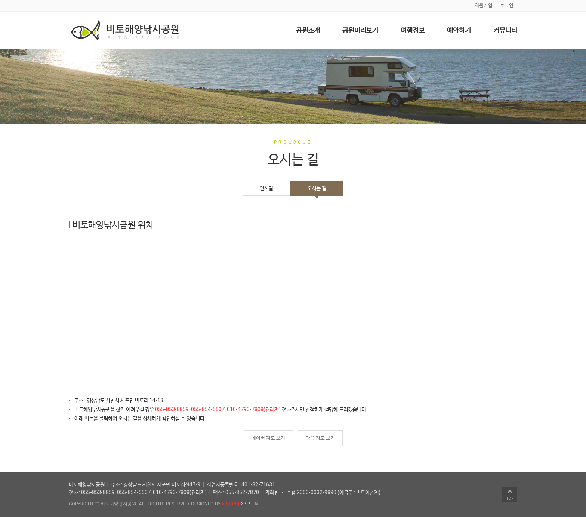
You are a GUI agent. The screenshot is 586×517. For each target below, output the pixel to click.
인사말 (266, 188)
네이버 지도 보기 (268, 438)
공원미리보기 (360, 30)
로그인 (506, 5)
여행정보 (413, 30)
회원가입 (484, 5)
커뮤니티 (505, 30)
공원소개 (308, 30)
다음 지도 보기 (320, 438)
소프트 (237, 504)
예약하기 (459, 30)
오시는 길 (316, 188)
